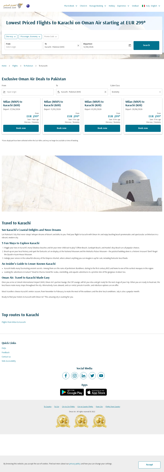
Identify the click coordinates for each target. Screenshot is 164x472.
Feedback (5, 352)
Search (146, 45)
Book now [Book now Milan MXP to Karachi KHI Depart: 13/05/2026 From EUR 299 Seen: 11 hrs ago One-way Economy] (61, 128)
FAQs (4, 348)
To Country (48, 407)
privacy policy (74, 464)
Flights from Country (113, 407)
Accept (149, 465)
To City (56, 407)
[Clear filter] (105, 92)
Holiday (112, 6)
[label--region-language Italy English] (151, 6)
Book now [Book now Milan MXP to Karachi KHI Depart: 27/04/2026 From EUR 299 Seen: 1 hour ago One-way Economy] (21, 128)
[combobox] (23, 47)
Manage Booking (98, 6)
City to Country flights (85, 407)
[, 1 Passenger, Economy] (29, 36)
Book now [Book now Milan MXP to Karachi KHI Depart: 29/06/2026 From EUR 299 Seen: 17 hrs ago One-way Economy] (143, 128)
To (46, 44)
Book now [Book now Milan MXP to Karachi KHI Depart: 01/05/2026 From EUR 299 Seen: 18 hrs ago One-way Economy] (102, 128)
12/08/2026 (88, 47)
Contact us (6, 357)
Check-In (83, 6)
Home (4, 66)
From (8, 44)
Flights (15, 66)
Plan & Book (71, 6)
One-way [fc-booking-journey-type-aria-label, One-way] (9, 37)
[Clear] (79, 45)
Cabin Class (115, 86)
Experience (124, 6)
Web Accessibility (9, 361)
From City (99, 407)
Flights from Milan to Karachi (14, 322)
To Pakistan (28, 66)
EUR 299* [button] (136, 23)
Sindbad (135, 6)
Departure (87, 44)
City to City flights (68, 407)
